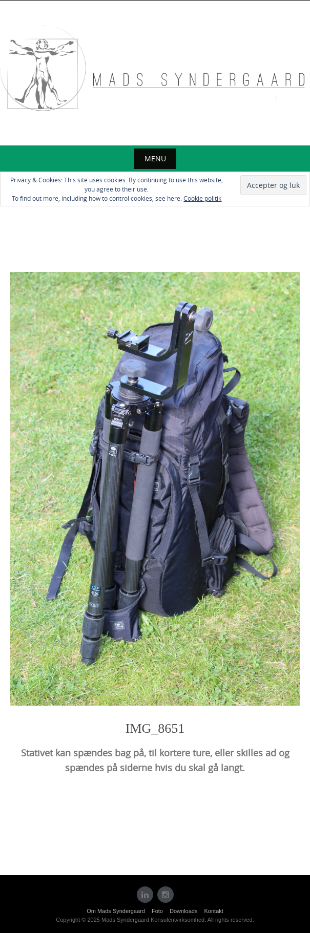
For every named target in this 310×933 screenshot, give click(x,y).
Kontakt (213, 911)
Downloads (183, 911)
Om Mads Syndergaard (116, 911)
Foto (157, 911)
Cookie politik (202, 198)
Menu (155, 158)
